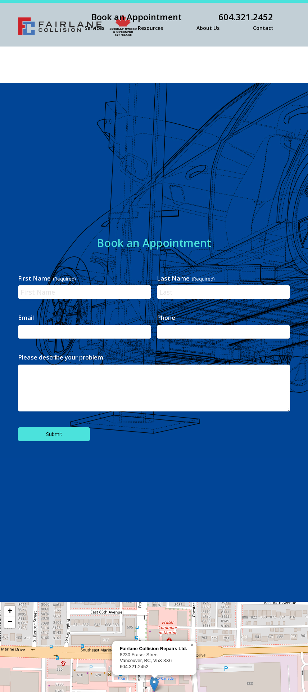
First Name (47, 278)
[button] (192, 645)
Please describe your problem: (61, 357)
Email (26, 317)
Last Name (185, 278)
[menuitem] (180, 17)
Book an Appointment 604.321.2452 (182, 17)
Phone (166, 317)
